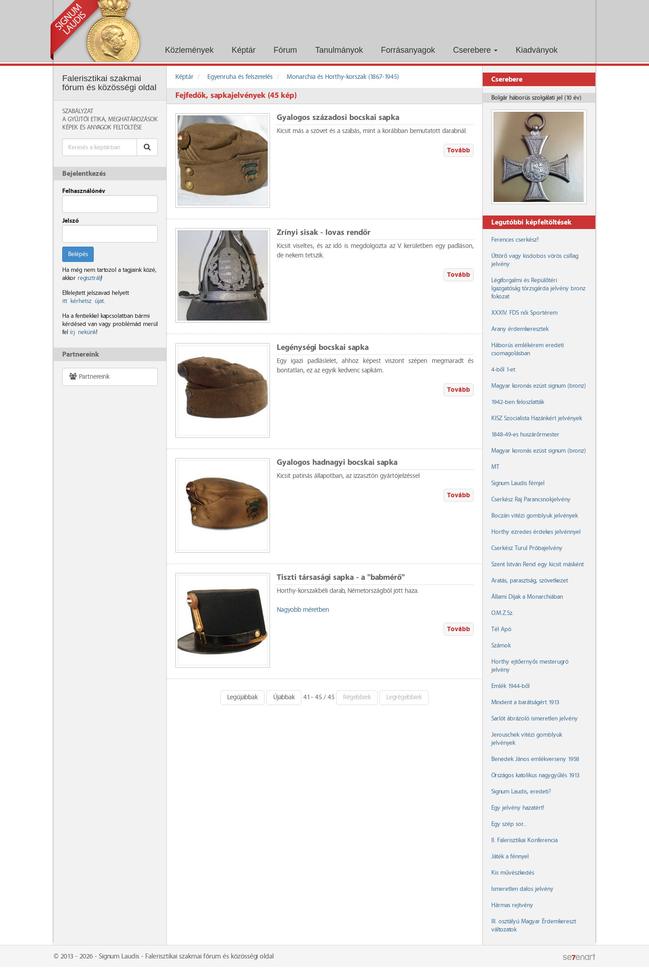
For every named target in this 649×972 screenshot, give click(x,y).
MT (495, 467)
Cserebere (475, 50)
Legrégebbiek (404, 697)
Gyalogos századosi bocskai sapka (338, 118)
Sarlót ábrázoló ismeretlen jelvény (534, 718)
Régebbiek (357, 697)
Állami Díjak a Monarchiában (527, 597)
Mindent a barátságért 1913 (525, 702)
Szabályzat (77, 111)
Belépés (78, 254)
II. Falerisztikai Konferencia (524, 840)
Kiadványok (537, 50)
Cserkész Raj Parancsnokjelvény (531, 499)
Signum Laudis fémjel (517, 483)
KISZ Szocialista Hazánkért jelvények (536, 418)
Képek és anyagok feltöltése (102, 127)
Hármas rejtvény (512, 905)
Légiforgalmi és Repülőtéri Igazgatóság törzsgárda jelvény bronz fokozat (538, 288)
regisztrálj (89, 278)
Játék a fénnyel (510, 856)
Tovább (458, 150)
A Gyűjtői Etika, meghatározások (110, 119)
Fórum (285, 50)
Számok (501, 645)
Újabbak (284, 697)
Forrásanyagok (408, 50)
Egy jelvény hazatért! (517, 808)
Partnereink (89, 377)
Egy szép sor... (509, 824)
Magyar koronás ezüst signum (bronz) (538, 386)
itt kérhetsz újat (83, 301)
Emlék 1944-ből (510, 686)
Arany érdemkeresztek (519, 329)
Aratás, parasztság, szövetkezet (529, 580)
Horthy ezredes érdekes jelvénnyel (535, 532)
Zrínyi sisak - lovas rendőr (323, 233)
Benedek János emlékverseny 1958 (535, 759)
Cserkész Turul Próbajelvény (526, 548)
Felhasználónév (83, 191)
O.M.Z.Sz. (502, 613)
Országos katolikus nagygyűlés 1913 (535, 775)
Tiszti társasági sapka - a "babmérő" (341, 578)
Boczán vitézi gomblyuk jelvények (534, 515)
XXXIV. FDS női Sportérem (524, 312)
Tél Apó (501, 629)
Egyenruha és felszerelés (240, 77)
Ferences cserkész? (515, 239)
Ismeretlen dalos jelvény (522, 889)
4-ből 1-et (503, 369)
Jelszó (70, 221)
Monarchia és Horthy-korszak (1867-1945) (343, 77)
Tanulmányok (339, 50)
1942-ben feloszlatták (517, 402)
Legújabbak (242, 697)
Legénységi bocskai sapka (323, 348)
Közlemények (189, 50)
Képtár (244, 50)
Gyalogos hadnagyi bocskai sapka (337, 463)
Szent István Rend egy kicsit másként (537, 564)
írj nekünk (83, 332)
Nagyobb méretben (303, 610)
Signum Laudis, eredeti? (521, 791)
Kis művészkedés (512, 872)
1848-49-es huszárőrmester (525, 434)
